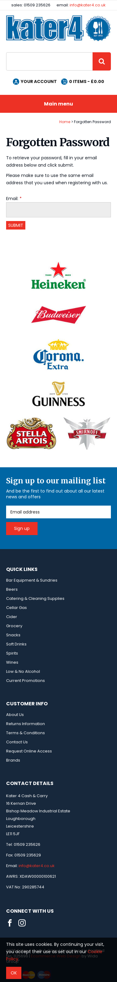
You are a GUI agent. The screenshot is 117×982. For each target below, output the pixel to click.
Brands (13, 760)
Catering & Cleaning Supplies (35, 598)
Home (64, 121)
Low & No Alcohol (23, 671)
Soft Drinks (16, 644)
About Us (15, 714)
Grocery (14, 626)
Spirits (12, 653)
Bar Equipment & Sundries (31, 580)
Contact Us (17, 742)
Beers (12, 589)
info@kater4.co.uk (88, 5)
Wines (12, 662)
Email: (12, 198)
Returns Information (25, 724)
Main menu (58, 103)
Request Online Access (29, 751)
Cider (11, 617)
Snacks (13, 635)
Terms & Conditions (25, 733)
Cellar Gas (16, 607)
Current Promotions (25, 680)
